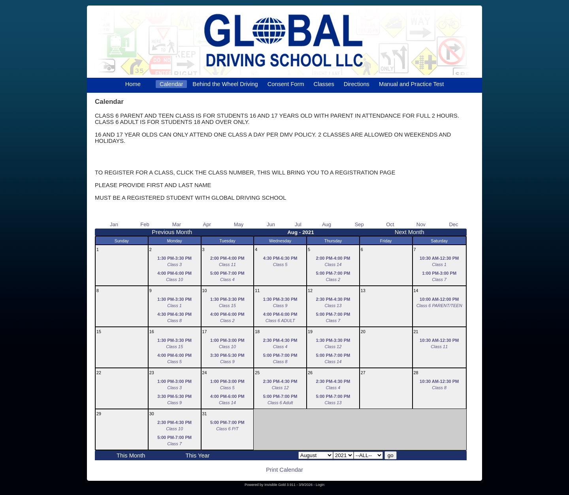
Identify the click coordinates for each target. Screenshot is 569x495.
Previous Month (172, 232)
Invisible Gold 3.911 (280, 485)
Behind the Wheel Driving (225, 84)
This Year (197, 455)
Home (133, 84)
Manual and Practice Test (411, 84)
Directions (356, 84)
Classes (324, 84)
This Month (131, 455)
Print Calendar (284, 470)
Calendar (171, 84)
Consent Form (286, 84)
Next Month (409, 232)
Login (320, 485)
